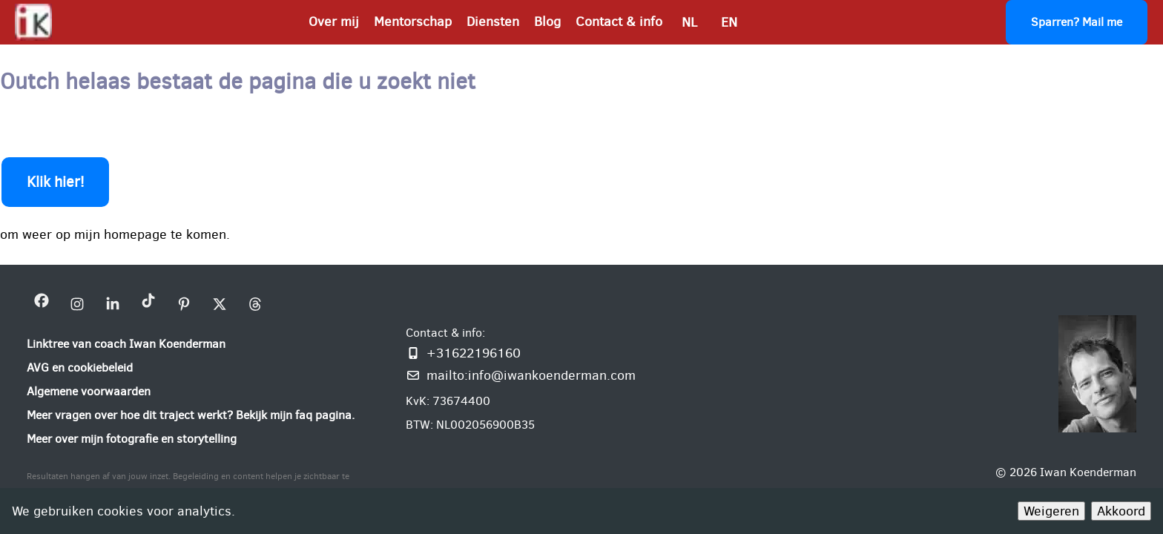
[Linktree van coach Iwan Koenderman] (126, 344)
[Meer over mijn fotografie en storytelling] (132, 439)
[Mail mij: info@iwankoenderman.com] (521, 375)
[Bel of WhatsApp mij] (521, 353)
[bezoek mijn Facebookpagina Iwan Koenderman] (41, 303)
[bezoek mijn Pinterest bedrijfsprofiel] (184, 303)
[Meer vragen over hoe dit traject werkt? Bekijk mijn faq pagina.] (191, 415)
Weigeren (1051, 511)
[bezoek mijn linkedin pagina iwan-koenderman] (113, 303)
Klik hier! (55, 182)
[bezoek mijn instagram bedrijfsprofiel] (77, 303)
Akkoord (1121, 511)
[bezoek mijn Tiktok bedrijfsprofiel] (148, 303)
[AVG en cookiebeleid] (80, 368)
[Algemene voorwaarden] (89, 391)
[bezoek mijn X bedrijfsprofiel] (219, 303)
